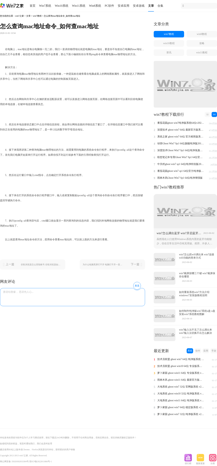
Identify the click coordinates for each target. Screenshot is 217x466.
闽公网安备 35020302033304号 (14, 461)
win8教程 (202, 34)
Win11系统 (78, 5)
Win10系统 (61, 5)
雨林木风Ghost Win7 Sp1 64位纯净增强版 (180, 177)
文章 (151, 5)
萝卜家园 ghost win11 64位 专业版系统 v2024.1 (180, 373)
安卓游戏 (138, 5)
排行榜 (188, 462)
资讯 (168, 52)
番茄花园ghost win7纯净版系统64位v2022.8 (180, 123)
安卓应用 (123, 5)
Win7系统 (45, 5)
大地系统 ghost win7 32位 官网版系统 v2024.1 (180, 386)
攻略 (201, 43)
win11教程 (201, 52)
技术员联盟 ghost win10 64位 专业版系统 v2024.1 (180, 366)
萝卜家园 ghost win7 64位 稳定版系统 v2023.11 (180, 407)
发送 (137, 285)
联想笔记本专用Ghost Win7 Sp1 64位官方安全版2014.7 (180, 157)
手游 (213, 350)
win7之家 (19, 16)
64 (214, 114)
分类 (212, 462)
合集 (160, 5)
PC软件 (109, 5)
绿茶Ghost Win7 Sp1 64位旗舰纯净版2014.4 (180, 143)
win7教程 (37, 16)
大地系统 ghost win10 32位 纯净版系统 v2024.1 (180, 393)
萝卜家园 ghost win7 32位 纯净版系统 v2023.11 (180, 414)
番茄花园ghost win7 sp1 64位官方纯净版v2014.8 (180, 171)
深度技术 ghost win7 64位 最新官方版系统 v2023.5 (180, 129)
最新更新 (200, 462)
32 (207, 114)
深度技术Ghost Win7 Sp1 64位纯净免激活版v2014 (180, 150)
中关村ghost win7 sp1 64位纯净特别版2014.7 (180, 164)
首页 (32, 5)
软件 (197, 350)
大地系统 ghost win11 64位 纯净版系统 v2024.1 (180, 400)
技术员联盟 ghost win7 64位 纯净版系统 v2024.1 (180, 359)
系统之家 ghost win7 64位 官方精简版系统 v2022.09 (180, 136)
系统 (190, 350)
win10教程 (169, 43)
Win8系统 (95, 5)
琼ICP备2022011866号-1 (40, 461)
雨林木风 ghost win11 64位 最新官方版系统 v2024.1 (180, 379)
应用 (205, 350)
